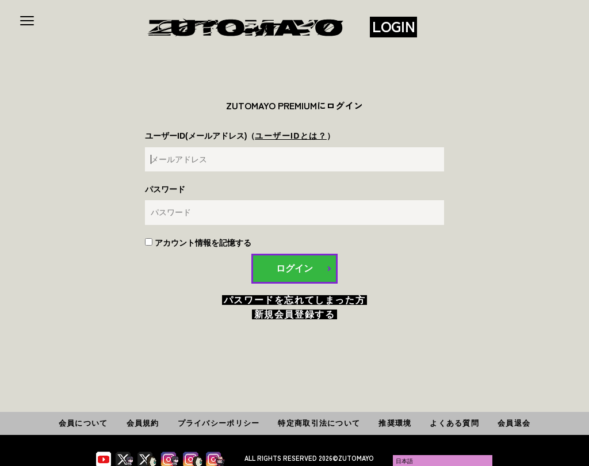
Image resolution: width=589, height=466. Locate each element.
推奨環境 (394, 423)
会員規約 (143, 423)
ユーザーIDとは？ (291, 135)
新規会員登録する (294, 314)
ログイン (294, 268)
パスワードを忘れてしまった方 (294, 300)
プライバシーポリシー (219, 423)
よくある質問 (454, 423)
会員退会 (514, 423)
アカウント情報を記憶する (198, 242)
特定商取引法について (319, 423)
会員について (83, 423)
